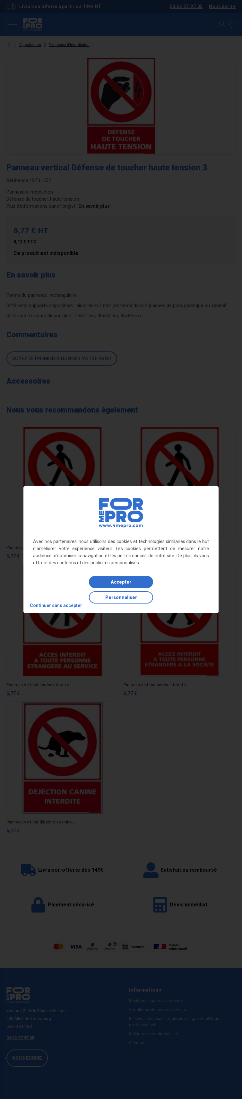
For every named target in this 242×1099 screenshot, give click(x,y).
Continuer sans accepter (56, 605)
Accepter (121, 582)
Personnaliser (121, 597)
